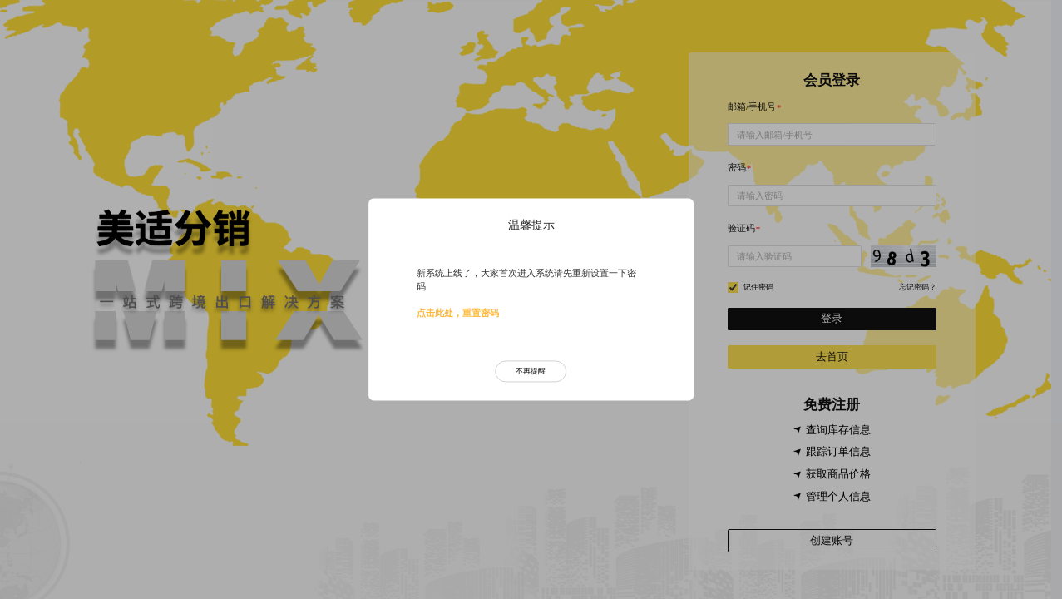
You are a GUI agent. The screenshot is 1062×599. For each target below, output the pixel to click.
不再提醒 (531, 371)
